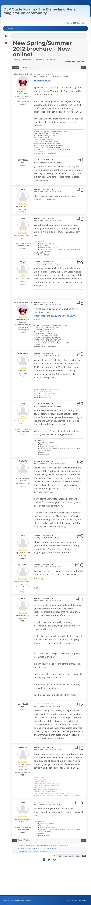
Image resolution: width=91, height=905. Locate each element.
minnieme (23, 353)
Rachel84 (23, 461)
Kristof (49, 849)
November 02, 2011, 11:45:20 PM (43, 802)
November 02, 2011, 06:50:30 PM (43, 535)
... (32, 67)
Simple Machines (19, 900)
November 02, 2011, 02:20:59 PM (43, 353)
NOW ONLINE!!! (42, 80)
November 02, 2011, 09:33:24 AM (44, 261)
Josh (23, 218)
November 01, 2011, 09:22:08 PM (43, 74)
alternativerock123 (23, 74)
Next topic (81, 61)
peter (22, 189)
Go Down (16, 67)
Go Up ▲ (85, 900)
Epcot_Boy (23, 564)
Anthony (54, 849)
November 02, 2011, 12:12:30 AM (44, 218)
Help (68, 900)
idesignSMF (28, 900)
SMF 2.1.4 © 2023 (8, 900)
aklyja (23, 261)
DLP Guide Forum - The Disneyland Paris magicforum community (39, 11)
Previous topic (69, 61)
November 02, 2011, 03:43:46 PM (43, 404)
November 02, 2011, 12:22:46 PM (43, 302)
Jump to (53, 856)
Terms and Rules (76, 900)
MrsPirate (23, 747)
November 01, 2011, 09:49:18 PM (43, 160)
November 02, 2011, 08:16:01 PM (43, 598)
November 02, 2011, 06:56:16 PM (43, 564)
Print (83, 68)
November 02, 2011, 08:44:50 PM (43, 704)
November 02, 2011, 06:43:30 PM (43, 461)
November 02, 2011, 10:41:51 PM (43, 747)
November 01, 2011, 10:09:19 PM (43, 189)
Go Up (15, 840)
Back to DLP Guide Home (76, 23)
